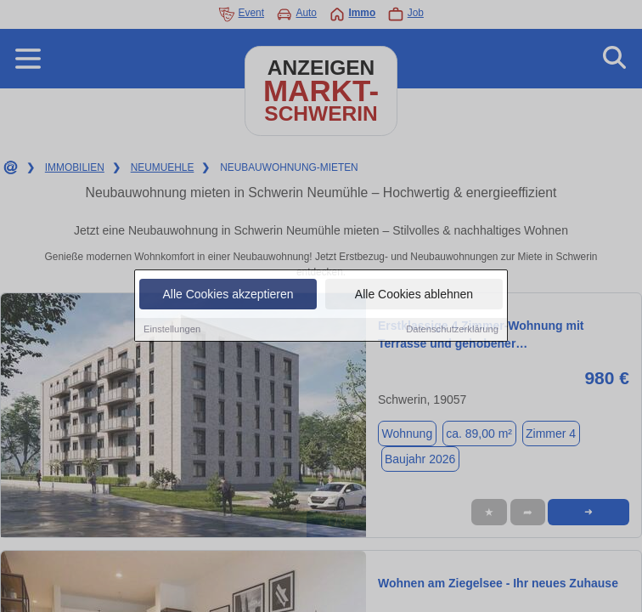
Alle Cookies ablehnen (414, 296)
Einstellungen (172, 331)
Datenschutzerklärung (452, 331)
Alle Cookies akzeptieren (227, 296)
